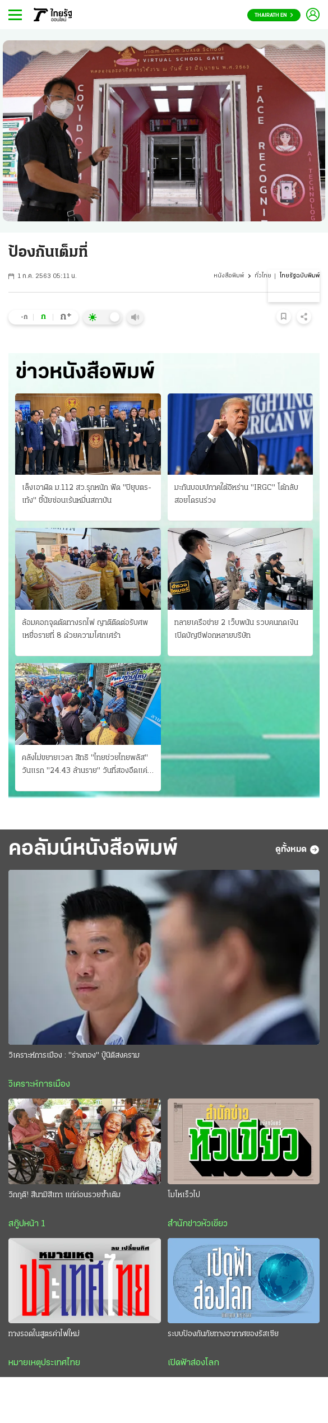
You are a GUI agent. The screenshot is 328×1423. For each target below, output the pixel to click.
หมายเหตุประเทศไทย (44, 1363)
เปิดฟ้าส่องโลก (193, 1363)
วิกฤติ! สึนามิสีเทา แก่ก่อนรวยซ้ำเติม (64, 1195)
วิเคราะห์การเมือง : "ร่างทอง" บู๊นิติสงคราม (74, 1055)
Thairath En (274, 15)
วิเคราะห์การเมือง (39, 1084)
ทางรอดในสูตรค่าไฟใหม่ (44, 1334)
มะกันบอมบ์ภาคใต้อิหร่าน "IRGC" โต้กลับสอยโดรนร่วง (236, 494)
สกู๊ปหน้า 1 (26, 1224)
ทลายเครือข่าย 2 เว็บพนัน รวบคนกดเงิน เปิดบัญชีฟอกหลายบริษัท (236, 629)
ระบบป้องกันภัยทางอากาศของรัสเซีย (223, 1334)
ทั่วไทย (263, 276)
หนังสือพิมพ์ (229, 276)
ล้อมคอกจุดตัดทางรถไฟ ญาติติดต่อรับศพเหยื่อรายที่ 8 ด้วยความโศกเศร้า (85, 629)
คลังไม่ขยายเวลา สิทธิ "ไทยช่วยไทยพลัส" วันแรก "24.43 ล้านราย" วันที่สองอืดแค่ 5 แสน (85, 765)
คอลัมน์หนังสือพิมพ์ (93, 849)
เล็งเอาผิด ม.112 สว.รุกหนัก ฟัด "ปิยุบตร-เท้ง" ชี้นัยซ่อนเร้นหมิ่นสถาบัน (86, 494)
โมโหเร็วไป (184, 1195)
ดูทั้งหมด (297, 850)
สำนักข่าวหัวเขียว (198, 1224)
